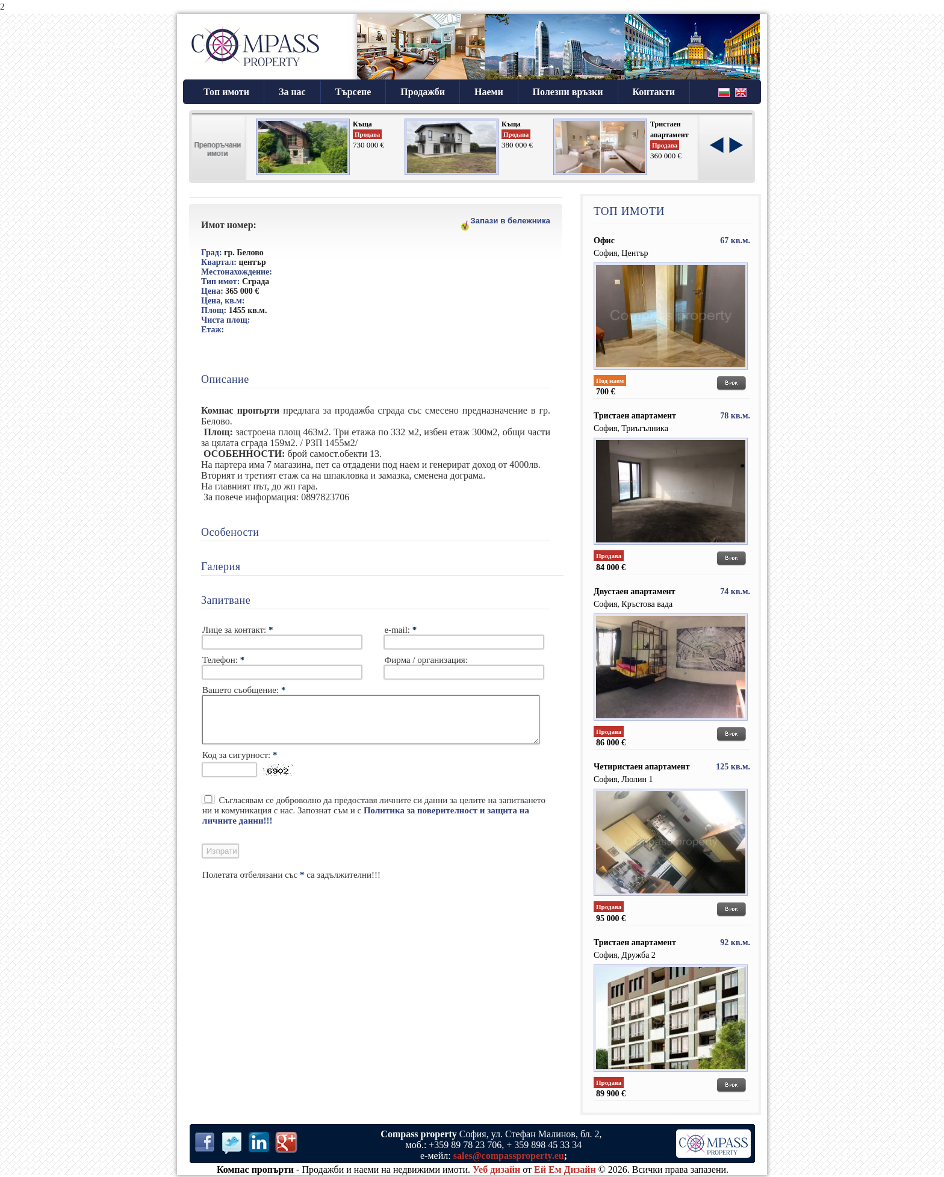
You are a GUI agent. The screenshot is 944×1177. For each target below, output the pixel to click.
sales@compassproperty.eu (508, 1156)
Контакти (654, 92)
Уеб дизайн (496, 1169)
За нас (292, 92)
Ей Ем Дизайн (565, 1169)
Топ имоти (226, 92)
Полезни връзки (568, 92)
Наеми (488, 92)
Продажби (422, 92)
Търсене (353, 92)
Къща (362, 124)
